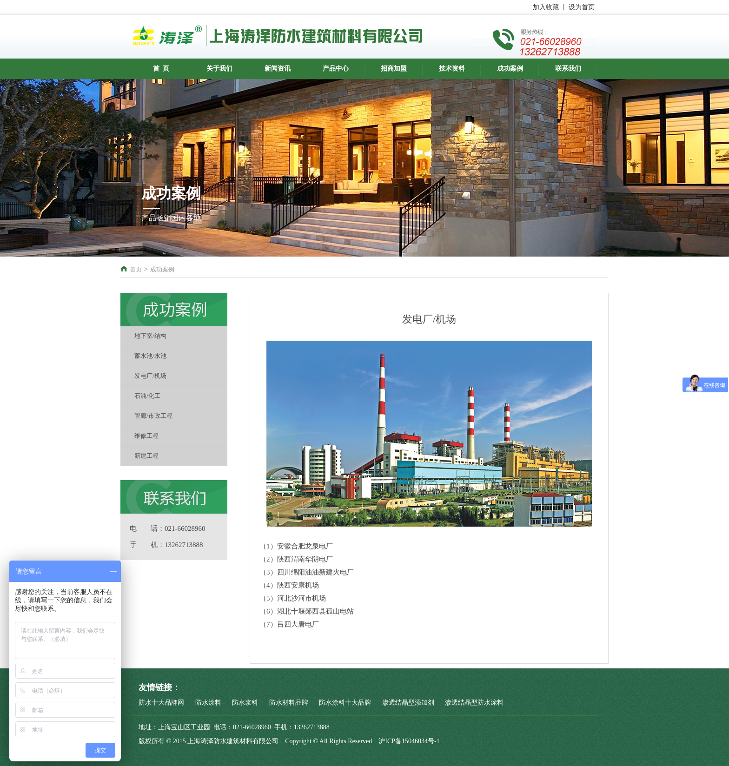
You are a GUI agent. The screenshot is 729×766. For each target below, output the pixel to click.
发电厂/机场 (150, 375)
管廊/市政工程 (153, 415)
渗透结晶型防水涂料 (474, 702)
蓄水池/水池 (150, 355)
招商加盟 (394, 68)
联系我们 (568, 68)
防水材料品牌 (288, 702)
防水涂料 (208, 702)
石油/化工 (147, 395)
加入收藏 (546, 7)
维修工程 (146, 435)
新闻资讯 (278, 68)
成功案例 (510, 68)
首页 (136, 269)
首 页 (161, 68)
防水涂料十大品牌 (345, 702)
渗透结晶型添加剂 (408, 702)
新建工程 (146, 455)
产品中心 (336, 68)
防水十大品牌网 (161, 702)
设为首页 (582, 7)
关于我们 (219, 68)
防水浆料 (245, 702)
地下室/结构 (150, 335)
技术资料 (452, 68)
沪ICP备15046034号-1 (408, 741)
